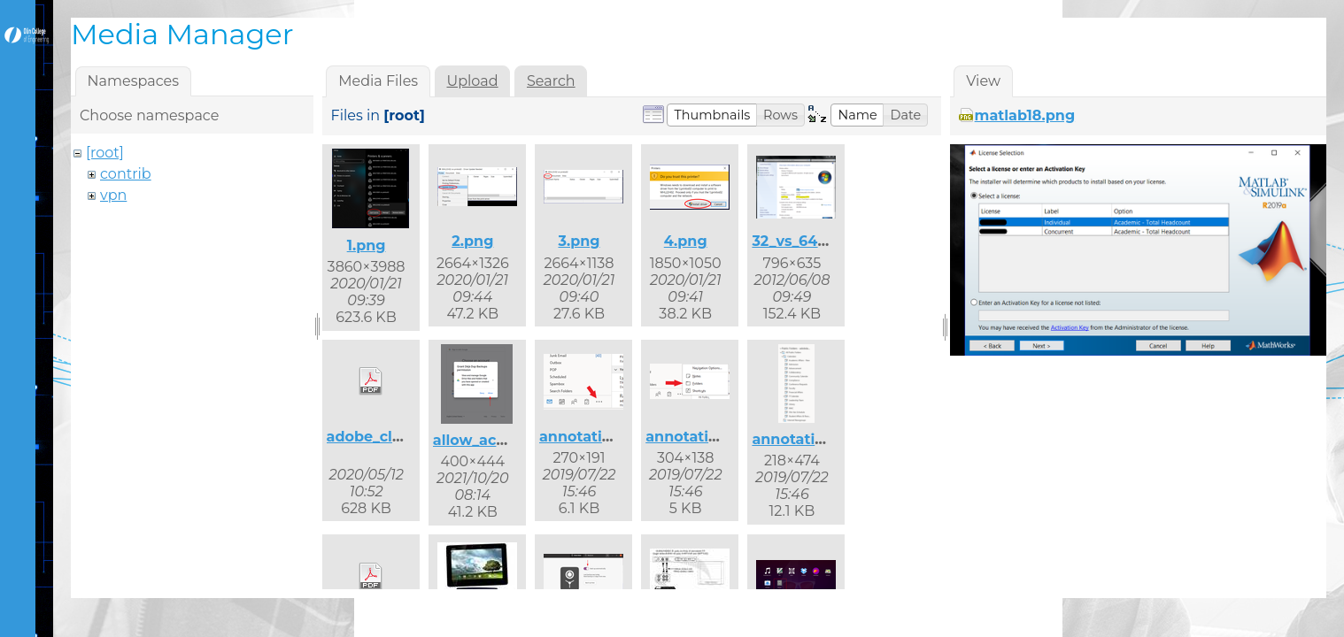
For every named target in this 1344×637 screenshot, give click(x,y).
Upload (472, 81)
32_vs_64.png (801, 241)
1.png (366, 245)
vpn (113, 195)
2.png (472, 241)
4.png (685, 241)
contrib (125, 173)
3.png (578, 241)
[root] (105, 152)
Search (551, 81)
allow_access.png (497, 440)
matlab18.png (1025, 115)
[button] (712, 115)
